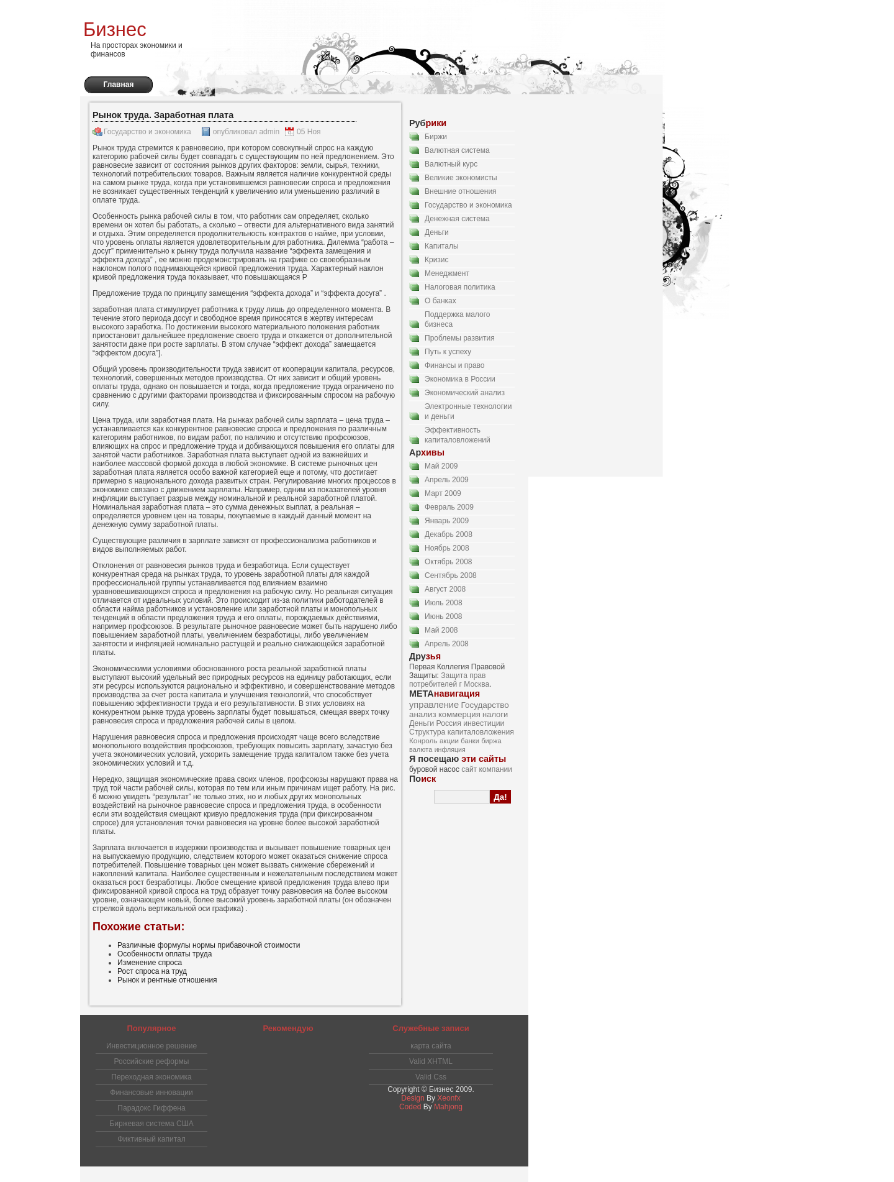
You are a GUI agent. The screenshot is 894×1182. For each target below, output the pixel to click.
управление (434, 705)
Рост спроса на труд (152, 971)
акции (449, 740)
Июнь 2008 (444, 616)
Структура (427, 732)
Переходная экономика (151, 1077)
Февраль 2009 (449, 507)
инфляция (450, 749)
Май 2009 (441, 466)
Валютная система (457, 150)
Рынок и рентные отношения (167, 980)
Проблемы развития (460, 338)
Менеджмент (447, 273)
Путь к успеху (448, 351)
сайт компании (486, 769)
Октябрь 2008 (448, 561)
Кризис (437, 259)
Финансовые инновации (151, 1092)
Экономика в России (460, 379)
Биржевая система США (151, 1123)
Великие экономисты (461, 177)
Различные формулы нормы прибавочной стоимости (208, 945)
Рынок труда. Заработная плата (163, 115)
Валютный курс (451, 164)
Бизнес (115, 29)
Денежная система (457, 218)
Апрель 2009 (447, 479)
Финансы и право (455, 365)
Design (412, 1098)
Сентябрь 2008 (451, 575)
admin (269, 131)
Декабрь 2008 (448, 534)
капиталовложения (481, 732)
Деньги (437, 232)
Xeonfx (448, 1098)
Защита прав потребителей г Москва (449, 680)
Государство (485, 705)
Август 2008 (445, 589)
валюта (420, 749)
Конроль (423, 740)
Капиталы (442, 246)
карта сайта (430, 1046)
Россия (448, 723)
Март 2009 (443, 493)
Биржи (436, 136)
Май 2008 (441, 630)
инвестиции (483, 723)
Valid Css (430, 1077)
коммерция (459, 714)
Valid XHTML (431, 1061)
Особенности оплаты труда (164, 954)
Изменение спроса (149, 962)
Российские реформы (151, 1061)
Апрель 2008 (447, 643)
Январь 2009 (447, 520)
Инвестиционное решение (151, 1046)
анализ (422, 714)
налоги (495, 714)
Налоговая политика (460, 287)
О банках (440, 300)
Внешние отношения (461, 191)
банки (470, 740)
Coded (410, 1106)
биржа (491, 740)
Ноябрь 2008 (447, 548)
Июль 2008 (444, 602)
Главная (119, 84)
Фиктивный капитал (151, 1139)
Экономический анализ (465, 392)
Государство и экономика (147, 131)
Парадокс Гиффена (151, 1108)
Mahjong (448, 1106)
